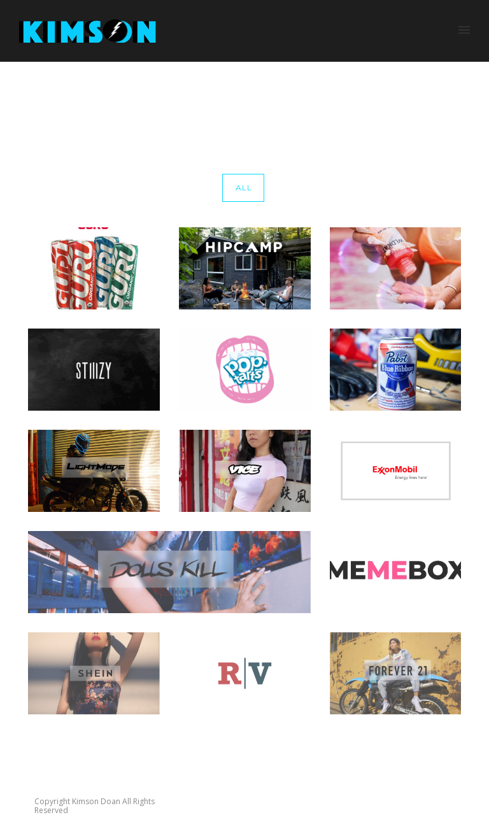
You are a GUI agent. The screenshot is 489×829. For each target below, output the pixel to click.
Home (377, 92)
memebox (462, 92)
